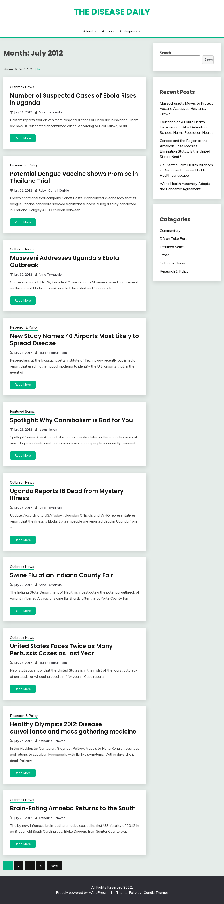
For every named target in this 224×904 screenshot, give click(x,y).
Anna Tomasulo (50, 112)
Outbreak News (22, 87)
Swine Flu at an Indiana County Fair (61, 575)
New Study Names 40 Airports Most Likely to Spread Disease (74, 339)
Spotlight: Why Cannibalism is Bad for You (71, 420)
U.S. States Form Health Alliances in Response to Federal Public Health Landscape (186, 170)
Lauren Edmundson (53, 353)
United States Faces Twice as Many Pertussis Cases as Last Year (61, 649)
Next (54, 865)
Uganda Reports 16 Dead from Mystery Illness (67, 494)
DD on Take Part (173, 238)
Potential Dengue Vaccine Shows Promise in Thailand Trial (74, 177)
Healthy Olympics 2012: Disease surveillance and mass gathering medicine (73, 728)
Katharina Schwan (52, 741)
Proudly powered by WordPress (82, 892)
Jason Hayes (48, 430)
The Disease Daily (112, 11)
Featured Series (22, 411)
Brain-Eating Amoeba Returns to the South (73, 808)
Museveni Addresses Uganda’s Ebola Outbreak (64, 261)
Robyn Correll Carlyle (54, 190)
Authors (108, 31)
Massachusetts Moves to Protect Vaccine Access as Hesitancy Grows (186, 108)
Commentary (170, 230)
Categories (128, 31)
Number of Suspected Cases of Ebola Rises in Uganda (73, 99)
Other (164, 255)
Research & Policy (24, 165)
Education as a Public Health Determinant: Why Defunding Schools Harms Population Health (186, 127)
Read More (23, 138)
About (88, 31)
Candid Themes (156, 892)
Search (165, 52)
